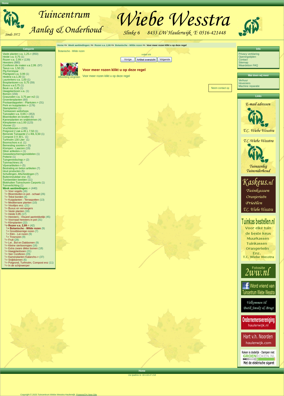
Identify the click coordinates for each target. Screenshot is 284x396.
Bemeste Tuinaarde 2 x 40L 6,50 (22, 133)
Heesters (8, 62)
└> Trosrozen (12, 236)
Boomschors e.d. (12, 142)
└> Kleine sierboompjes (17, 245)
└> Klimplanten (12, 222)
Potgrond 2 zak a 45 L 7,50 (18, 131)
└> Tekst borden (13, 196)
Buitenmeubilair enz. (14, 176)
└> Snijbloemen (13, 259)
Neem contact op (220, 88)
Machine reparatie (248, 86)
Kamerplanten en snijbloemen (20, 119)
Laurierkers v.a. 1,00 (14, 79)
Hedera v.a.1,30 (12, 76)
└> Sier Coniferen (14, 254)
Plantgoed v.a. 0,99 (14, 73)
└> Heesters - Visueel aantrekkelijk (24, 216)
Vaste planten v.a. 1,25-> (17, 53)
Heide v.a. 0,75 (11, 56)
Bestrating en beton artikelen (19, 168)
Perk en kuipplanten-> (15, 105)
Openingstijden (247, 56)
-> (16, 188)
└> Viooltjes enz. (13, 205)
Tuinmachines (11, 162)
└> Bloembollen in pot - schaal (21, 194)
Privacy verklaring (248, 53)
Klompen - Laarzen (14, 148)
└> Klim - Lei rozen (15, 234)
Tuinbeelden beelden (15, 179)
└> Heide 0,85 (12, 214)
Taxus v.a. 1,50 (11, 68)
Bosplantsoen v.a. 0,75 (16, 82)
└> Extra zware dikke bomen (20, 248)
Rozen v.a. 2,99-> (13, 59)
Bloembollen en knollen (16, 116)
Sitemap (243, 62)
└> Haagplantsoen (14, 251)
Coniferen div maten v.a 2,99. (20, 65)
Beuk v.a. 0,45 (11, 88)
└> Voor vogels (12, 191)
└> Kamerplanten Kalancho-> (21, 256)
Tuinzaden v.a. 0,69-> (15, 113)
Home (5, 3)
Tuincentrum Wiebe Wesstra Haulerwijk (56, 394)
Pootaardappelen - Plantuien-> (20, 102)
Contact (243, 59)
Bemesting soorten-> (15, 145)
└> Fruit (8, 239)
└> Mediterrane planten (17, 202)
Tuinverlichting (11, 185)
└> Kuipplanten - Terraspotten (21, 199)
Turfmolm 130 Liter (14, 139)
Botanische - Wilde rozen (128, 45)
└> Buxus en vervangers (18, 208)
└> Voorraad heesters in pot (20, 219)
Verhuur (243, 80)
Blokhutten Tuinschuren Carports (22, 182)
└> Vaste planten (13, 211)
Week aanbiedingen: (79, 45)
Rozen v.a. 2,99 (103, 45)
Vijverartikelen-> (12, 165)
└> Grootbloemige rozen (18, 231)
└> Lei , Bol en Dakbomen (19, 242)
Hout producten (11, 171)
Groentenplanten (12, 99)
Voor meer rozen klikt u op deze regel (106, 76)
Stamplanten (10, 108)
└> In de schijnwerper (16, 265)
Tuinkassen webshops (15, 111)
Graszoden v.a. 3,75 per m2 (19, 96)
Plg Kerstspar (10, 71)
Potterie (7, 156)
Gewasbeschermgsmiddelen (19, 153)
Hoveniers (244, 83)
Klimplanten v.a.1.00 (14, 122)
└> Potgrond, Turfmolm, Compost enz (25, 262)
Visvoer (7, 125)
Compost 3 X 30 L (13, 136)
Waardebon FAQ (248, 65)
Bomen (7, 93)
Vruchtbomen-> (11, 128)
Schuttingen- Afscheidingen (18, 174)
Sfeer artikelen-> (12, 151)
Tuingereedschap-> (14, 159)
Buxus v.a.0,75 (11, 85)
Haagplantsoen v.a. (14, 91)
